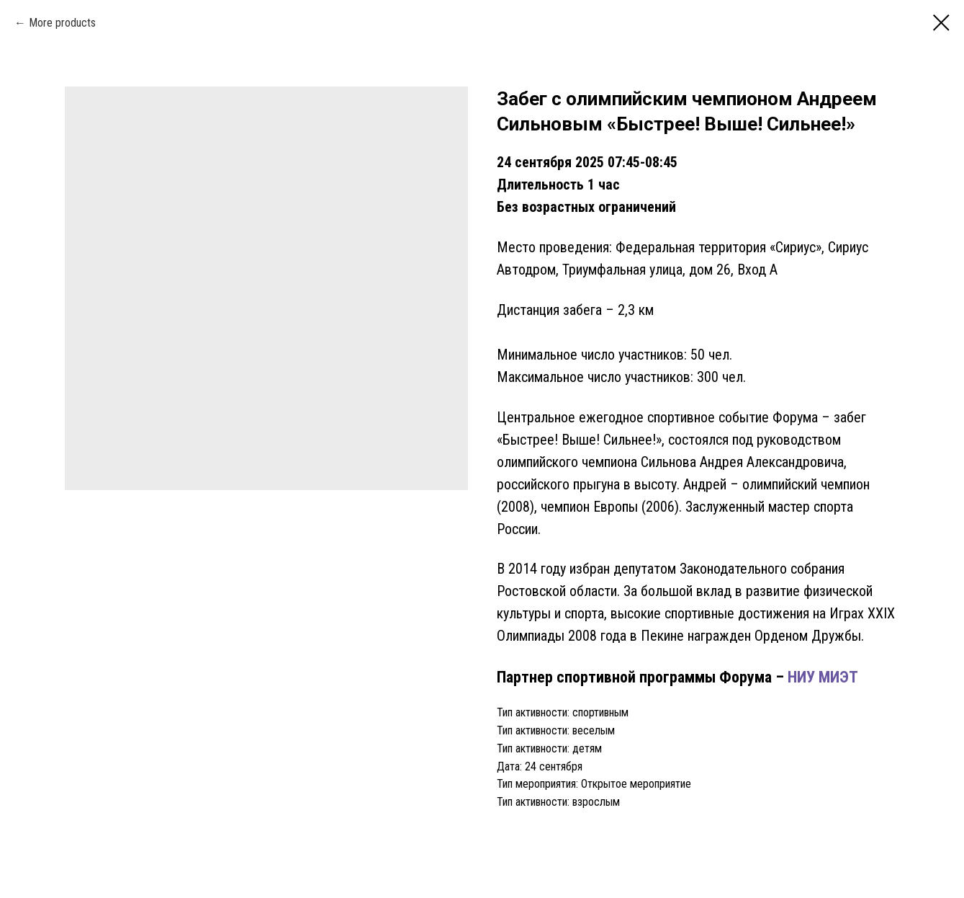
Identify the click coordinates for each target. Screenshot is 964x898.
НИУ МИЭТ (821, 677)
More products (62, 23)
